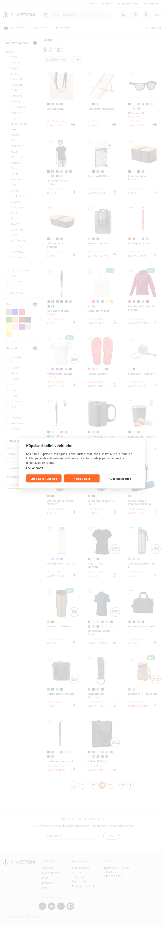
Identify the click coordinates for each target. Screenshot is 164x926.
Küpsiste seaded (120, 478)
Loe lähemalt (34, 468)
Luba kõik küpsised (43, 478)
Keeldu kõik (82, 478)
